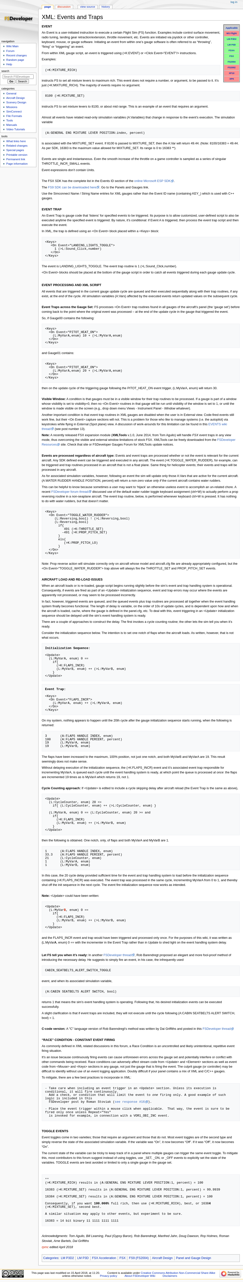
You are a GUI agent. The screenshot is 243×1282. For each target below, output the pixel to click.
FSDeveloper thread (117, 955)
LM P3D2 (232, 39)
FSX (231, 56)
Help (9, 64)
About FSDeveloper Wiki (140, 1275)
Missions (11, 107)
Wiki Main (12, 46)
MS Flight (231, 33)
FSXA (232, 50)
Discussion (63, 6)
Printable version (16, 154)
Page (47, 6)
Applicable (231, 27)
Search (5, 70)
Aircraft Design (162, 1258)
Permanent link (15, 159)
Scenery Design (16, 102)
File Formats (14, 115)
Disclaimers (170, 1275)
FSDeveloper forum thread (69, 492)
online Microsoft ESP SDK (152, 181)
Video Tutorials (15, 129)
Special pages (15, 150)
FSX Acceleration (104, 1258)
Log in (234, 1)
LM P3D (231, 45)
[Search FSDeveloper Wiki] (18, 76)
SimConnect (14, 111)
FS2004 (232, 62)
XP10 (231, 73)
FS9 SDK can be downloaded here (72, 187)
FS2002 (232, 67)
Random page (15, 59)
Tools (9, 120)
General (11, 93)
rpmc (45, 1247)
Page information (17, 163)
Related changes (16, 145)
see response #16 (130, 1102)
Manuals (11, 124)
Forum (10, 50)
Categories (50, 1258)
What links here (16, 141)
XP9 (231, 79)
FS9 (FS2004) (139, 1258)
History (106, 6)
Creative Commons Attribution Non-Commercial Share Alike (178, 1272)
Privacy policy (108, 1275)
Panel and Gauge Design (193, 1258)
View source (87, 6)
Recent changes (16, 55)
